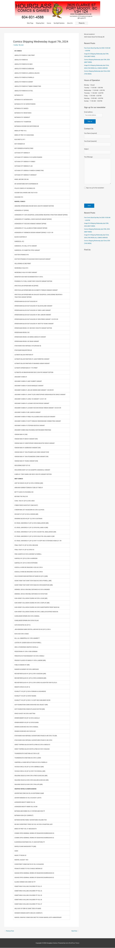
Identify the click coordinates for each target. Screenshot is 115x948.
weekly (16, 45)
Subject (97, 151)
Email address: (88, 111)
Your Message (97, 171)
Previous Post (9, 931)
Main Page (30, 23)
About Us (70, 23)
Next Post (75, 931)
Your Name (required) (97, 135)
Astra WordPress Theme (72, 943)
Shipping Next (40, 23)
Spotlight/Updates (59, 23)
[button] (81, 23)
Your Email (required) (97, 143)
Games (49, 23)
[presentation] (91, 198)
